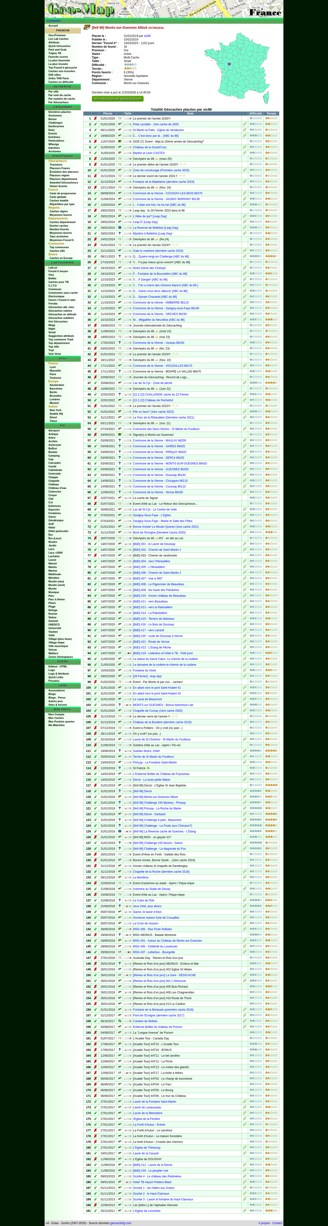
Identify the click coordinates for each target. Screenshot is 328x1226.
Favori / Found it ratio (61, 299)
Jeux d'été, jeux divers (147, 906)
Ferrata (52, 303)
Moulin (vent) (56, 585)
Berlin (53, 392)
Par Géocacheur (58, 102)
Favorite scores (58, 56)
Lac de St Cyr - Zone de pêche (152, 383)
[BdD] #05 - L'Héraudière (149, 567)
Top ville (53, 346)
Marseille (55, 370)
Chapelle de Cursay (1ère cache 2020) (157, 710)
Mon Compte (56, 714)
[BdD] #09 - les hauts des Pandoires (156, 590)
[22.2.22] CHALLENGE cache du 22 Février (161, 394)
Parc (51, 595)
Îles (50, 534)
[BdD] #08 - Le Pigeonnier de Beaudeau (158, 584)
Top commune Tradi (60, 339)
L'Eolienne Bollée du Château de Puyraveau (161, 774)
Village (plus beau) (60, 638)
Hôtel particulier (58, 531)
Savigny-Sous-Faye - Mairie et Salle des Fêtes (162, 521)
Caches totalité (59, 200)
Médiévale (54, 574)
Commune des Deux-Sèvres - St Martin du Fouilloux (166, 429)
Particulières (56, 140)
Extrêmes (54, 137)
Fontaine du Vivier (144, 670)
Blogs (52, 694)
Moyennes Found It (62, 240)
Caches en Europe (61, 258)
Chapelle (53, 480)
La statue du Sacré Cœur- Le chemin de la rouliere (165, 659)
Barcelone (56, 388)
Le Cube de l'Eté (143, 900)
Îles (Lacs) (54, 538)
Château (53, 484)
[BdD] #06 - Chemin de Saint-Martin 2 (157, 572)
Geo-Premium (57, 35)
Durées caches (59, 225)
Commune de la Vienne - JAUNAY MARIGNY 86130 (166, 199)
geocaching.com (120, 1223)
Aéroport (53, 430)
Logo (51, 670)
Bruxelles (56, 395)
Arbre (51, 437)
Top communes (59, 247)
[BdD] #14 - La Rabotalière (150, 613)
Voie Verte (54, 353)
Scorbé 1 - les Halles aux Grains (153, 1188)
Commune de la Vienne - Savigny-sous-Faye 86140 (166, 308)
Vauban (53, 631)
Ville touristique (58, 646)
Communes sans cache (63, 292)
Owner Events (58, 186)
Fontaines (54, 513)
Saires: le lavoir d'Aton (147, 912)
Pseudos (53, 680)
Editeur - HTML (57, 666)
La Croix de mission (145, 923)
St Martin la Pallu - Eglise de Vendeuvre (158, 130)
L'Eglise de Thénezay (146, 1147)
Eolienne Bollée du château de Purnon (157, 1027)
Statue (52, 617)
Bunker (53, 452)
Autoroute (54, 444)
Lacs (51, 549)
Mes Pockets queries (61, 721)
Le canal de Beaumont (147, 699)
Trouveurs (56, 164)
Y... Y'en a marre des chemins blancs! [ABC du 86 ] (165, 285)
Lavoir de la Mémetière (147, 1113)
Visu (51, 274)
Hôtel (51, 527)
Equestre (54, 509)
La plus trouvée (58, 64)
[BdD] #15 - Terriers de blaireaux (154, 618)
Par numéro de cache (61, 98)
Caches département (63, 222)
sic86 (147, 36)
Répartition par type (62, 204)
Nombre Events (59, 229)
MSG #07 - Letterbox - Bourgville (154, 952)
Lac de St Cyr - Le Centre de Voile (155, 509)
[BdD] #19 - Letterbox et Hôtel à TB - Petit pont (163, 653)
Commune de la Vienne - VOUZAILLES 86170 (162, 365)
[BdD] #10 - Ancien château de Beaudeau (159, 595)
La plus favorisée (59, 60)
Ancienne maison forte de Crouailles (156, 917)
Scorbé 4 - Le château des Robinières (157, 1176)
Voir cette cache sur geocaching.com (117, 98)
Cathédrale (55, 470)
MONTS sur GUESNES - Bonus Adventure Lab (163, 705)
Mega (51, 325)
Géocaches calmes (60, 310)
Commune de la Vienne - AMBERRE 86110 (160, 302)
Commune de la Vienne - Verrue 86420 (158, 492)
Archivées (54, 151)
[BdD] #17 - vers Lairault (148, 630)
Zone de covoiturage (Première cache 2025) (161, 170)
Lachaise (54, 556)
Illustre (52, 541)
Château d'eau (57, 488)
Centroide (54, 473)
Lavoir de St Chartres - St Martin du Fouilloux (162, 739)
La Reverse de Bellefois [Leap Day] (155, 227)
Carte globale (58, 196)
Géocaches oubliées (61, 317)
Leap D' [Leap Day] (145, 222)
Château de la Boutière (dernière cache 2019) (162, 722)
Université (54, 628)
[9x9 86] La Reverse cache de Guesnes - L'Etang (164, 831)
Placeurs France (60, 168)
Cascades (54, 462)
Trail (51, 350)
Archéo (53, 441)
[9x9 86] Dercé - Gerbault (149, 814)
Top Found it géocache (62, 67)
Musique (53, 592)
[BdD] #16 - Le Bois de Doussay (153, 624)
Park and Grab (57, 49)
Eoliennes (54, 505)
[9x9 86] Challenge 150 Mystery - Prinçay (159, 802)
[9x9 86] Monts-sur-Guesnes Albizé (155, 797)
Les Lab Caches (58, 38)
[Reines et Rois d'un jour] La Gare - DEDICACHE (164, 975)
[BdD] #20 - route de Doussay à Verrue (158, 636)
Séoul (53, 417)
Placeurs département (63, 179)
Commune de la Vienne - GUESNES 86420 (160, 469)
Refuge (52, 610)
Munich (54, 402)
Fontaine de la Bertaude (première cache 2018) (163, 1009)
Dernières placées (59, 111)
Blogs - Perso (56, 697)
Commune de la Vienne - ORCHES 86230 (160, 314)
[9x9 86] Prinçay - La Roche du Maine (157, 808)
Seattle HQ (56, 413)
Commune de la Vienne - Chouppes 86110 (160, 480)
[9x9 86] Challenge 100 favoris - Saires (158, 843)
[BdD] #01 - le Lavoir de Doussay (154, 544)
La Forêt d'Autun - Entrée (149, 1124)
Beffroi (52, 448)
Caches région (59, 211)
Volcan (52, 649)
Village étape (56, 642)
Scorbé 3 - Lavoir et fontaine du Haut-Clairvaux (163, 1199)
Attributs (53, 42)
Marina (52, 570)
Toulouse (55, 377)
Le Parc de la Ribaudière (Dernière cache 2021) (163, 417)
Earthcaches (56, 126)
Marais (52, 567)
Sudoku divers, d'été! (146, 751)
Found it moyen (58, 271)
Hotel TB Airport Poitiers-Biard (152, 1182)
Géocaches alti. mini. (61, 307)
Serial (52, 332)
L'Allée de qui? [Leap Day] (150, 216)
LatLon (52, 267)
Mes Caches (56, 717)
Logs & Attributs (58, 673)
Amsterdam (57, 385)
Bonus (52, 119)
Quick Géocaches (59, 46)
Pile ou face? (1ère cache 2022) (153, 411)
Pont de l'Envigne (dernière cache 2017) (158, 1015)
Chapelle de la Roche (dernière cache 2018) (161, 871)
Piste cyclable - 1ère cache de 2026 (156, 124)
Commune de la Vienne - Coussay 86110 (159, 486)
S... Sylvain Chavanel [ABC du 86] (155, 296)
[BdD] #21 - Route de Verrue (151, 641)
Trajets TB (54, 53)
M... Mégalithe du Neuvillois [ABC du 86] (159, 319)
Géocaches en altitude (62, 314)
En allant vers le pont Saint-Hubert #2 (157, 693)
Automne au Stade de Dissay (151, 889)
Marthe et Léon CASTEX (149, 153)
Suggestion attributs (61, 335)
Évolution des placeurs (64, 171)
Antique (53, 434)
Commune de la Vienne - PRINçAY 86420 (159, 452)
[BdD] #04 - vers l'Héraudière (151, 561)
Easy (51, 129)
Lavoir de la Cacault (145, 1153)
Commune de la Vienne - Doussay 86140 (159, 475)
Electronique (56, 296)
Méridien (53, 577)
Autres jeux (55, 701)
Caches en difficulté (60, 81)
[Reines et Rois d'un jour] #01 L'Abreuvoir (159, 981)
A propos (264, 1223)
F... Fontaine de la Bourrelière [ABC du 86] (160, 273)
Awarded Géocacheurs (64, 182)
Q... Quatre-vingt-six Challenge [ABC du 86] (161, 256)
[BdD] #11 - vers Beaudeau (150, 601)
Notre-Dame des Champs (149, 268)
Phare (52, 603)
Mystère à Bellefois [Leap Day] (152, 233)
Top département (59, 343)
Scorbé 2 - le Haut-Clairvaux (151, 1193)
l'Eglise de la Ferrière (146, 1119)
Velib (51, 635)
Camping (54, 455)
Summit (53, 620)
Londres (55, 399)
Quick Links (55, 677)
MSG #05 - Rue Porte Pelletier (152, 929)
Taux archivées (59, 236)
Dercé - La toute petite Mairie (151, 779)
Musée (52, 588)
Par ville (53, 91)
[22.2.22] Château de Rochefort (153, 400)
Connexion (54, 21)
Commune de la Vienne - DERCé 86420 (158, 457)
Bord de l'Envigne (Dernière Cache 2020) (159, 532)
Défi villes (54, 74)
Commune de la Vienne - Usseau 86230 (158, 342)
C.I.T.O (52, 285)
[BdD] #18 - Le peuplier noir (150, 1170)
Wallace (53, 653)
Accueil (53, 25)
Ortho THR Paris (58, 78)
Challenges (55, 122)
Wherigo (53, 144)
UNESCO (54, 624)
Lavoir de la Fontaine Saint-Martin (154, 1101)
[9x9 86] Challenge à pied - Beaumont (157, 820)
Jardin (52, 545)
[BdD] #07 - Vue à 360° (148, 578)
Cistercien (54, 491)
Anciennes (55, 115)
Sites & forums (57, 704)
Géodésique (56, 520)
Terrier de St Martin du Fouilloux (153, 756)
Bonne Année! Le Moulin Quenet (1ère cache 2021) (166, 526)
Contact (277, 1223)
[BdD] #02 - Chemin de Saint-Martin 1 (157, 549)
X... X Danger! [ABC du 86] (150, 279)
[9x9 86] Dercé (142, 791)
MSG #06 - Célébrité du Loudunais (155, 946)
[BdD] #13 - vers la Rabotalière (152, 607)
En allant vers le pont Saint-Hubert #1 (157, 687)
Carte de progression (63, 193)
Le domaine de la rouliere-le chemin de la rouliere (164, 664)
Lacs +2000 (55, 552)
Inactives (54, 147)
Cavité (52, 466)
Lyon (53, 367)
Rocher (53, 613)
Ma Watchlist (56, 725)
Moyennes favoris (61, 214)
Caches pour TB (58, 282)
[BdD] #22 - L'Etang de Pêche (152, 647)
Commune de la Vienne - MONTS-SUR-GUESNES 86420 (170, 463)
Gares (52, 516)
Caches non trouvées (61, 71)
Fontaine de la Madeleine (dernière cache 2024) (163, 181)
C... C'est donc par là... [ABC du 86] (156, 135)
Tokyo (53, 420)
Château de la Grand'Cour (150, 147)
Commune (54, 289)
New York (55, 410)
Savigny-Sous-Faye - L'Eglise (152, 515)
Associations (56, 690)
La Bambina (140, 877)
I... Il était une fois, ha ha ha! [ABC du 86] (159, 204)
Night (51, 328)
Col (50, 502)
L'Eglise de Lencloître (146, 1211)
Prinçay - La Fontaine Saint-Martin (155, 762)
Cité (50, 498)
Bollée (52, 278)
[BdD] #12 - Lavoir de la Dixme (152, 1165)
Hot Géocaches (58, 321)
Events (52, 133)
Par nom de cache (59, 95)
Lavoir (52, 559)
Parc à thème (56, 599)
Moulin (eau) (56, 581)
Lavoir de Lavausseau (147, 1107)
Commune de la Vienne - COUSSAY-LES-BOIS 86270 (167, 193)
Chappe (53, 477)
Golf (51, 523)
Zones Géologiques (60, 656)
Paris (53, 374)
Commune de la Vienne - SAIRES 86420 (159, 446)
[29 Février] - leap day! (147, 676)
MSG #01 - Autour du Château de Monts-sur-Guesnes (167, 940)
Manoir (52, 563)
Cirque (52, 495)
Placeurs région (60, 175)
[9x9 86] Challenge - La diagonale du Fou (159, 848)
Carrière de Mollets (145, 1021)
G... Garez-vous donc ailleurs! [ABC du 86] (160, 291)
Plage (51, 606)
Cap (50, 459)
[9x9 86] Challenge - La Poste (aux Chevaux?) (162, 825)
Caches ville (57, 250)
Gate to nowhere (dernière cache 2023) (158, 250)
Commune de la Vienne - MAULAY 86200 (159, 440)
